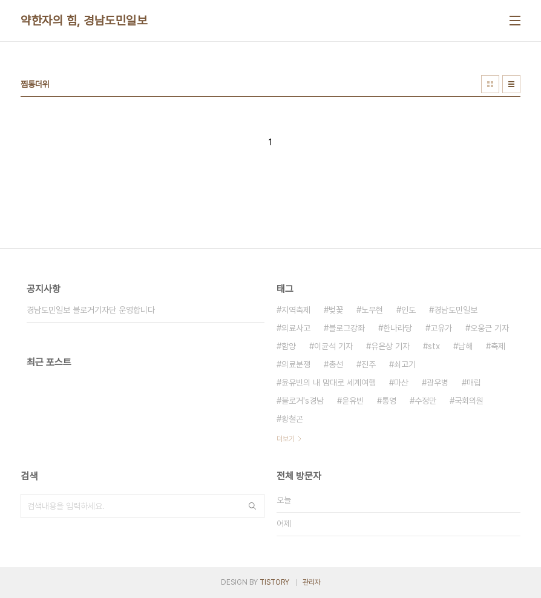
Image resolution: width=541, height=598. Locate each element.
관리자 (312, 582)
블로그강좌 (347, 328)
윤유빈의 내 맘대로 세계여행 (328, 382)
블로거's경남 (302, 401)
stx (434, 346)
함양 (288, 346)
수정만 (425, 401)
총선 (336, 364)
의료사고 (295, 328)
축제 (498, 346)
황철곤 (292, 419)
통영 (389, 401)
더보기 (286, 439)
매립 (474, 382)
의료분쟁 (295, 364)
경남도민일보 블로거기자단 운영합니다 (91, 310)
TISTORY (274, 582)
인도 (408, 310)
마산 (401, 382)
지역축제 (295, 310)
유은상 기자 (390, 346)
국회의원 (469, 401)
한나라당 (397, 328)
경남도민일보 (455, 310)
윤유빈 (353, 401)
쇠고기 (405, 364)
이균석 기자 (333, 346)
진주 (368, 364)
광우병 (437, 382)
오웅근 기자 (489, 328)
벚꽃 (336, 310)
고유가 (441, 328)
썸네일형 (490, 84)
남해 (465, 346)
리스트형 (511, 84)
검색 (252, 506)
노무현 (372, 310)
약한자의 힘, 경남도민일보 (84, 20)
